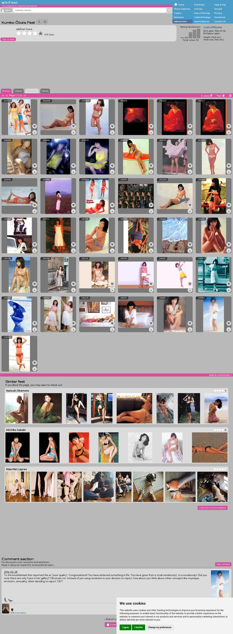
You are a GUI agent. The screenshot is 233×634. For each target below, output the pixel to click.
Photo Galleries (182, 9)
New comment (223, 564)
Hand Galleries (201, 21)
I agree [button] (125, 627)
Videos (177, 13)
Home (181, 4)
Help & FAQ (220, 4)
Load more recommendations (212, 508)
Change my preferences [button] (159, 627)
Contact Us (220, 21)
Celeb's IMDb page (212, 27)
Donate (218, 9)
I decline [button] (138, 627)
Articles (198, 9)
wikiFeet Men (180, 21)
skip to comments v (220, 375)
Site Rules (199, 4)
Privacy (218, 13)
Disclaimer (220, 17)
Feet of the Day (202, 13)
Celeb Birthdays (202, 17)
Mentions (179, 17)
